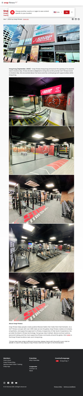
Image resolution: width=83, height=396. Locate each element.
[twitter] (79, 19)
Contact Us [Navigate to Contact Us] (33, 369)
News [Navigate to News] (31, 371)
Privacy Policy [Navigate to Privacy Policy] (58, 387)
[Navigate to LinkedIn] (12, 383)
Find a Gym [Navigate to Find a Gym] (7, 360)
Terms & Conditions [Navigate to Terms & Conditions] (69, 387)
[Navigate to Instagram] (4, 383)
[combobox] (57, 12)
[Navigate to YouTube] (16, 383)
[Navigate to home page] (10, 3)
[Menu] (2, 2)
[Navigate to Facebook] (8, 383)
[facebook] (73, 19)
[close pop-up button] (72, 12)
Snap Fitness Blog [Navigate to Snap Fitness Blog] (9, 362)
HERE (69, 335)
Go (67, 12)
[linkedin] (76, 19)
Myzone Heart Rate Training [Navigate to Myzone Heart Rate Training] (12, 364)
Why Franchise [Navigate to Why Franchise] (34, 360)
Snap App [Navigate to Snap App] (6, 366)
